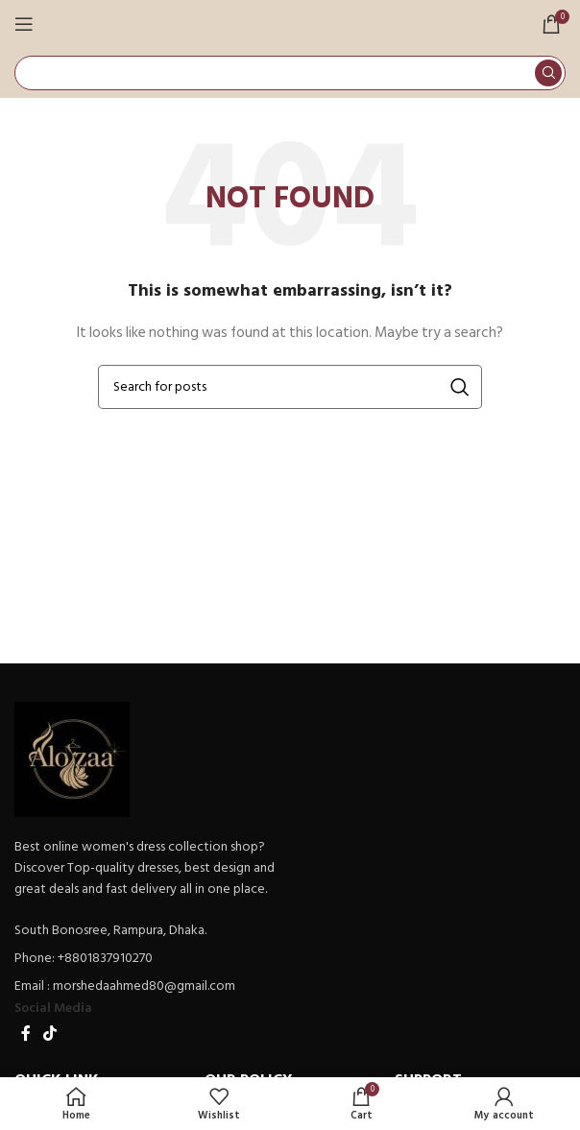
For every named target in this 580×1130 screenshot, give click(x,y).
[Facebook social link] (25, 1033)
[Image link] (72, 758)
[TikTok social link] (49, 1033)
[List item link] (147, 958)
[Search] (290, 73)
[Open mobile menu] (24, 24)
